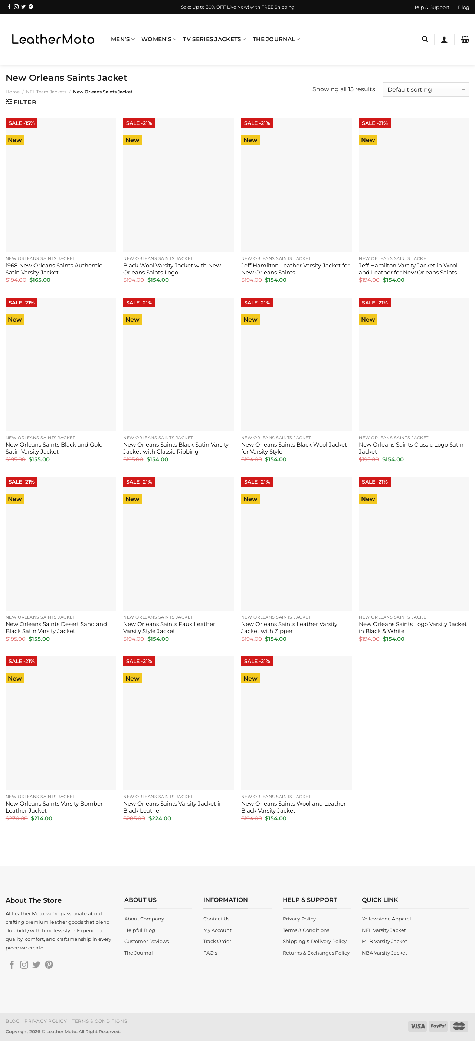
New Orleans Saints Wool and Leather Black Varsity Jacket (293, 807)
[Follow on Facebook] (9, 7)
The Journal (276, 39)
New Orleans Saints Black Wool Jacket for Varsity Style (294, 448)
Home (13, 92)
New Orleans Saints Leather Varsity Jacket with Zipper (289, 628)
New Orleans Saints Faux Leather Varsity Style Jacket (169, 628)
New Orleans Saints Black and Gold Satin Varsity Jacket (54, 448)
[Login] (444, 39)
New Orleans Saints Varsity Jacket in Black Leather (173, 807)
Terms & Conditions (99, 1021)
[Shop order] (426, 89)
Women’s (159, 39)
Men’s (123, 39)
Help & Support (430, 7)
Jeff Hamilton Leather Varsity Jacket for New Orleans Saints (295, 269)
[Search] (425, 39)
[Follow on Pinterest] (31, 7)
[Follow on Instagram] (16, 7)
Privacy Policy (45, 1021)
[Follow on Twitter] (23, 7)
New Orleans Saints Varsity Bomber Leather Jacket (54, 807)
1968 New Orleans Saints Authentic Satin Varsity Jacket (54, 269)
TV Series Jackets (214, 39)
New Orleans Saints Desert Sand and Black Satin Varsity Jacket (56, 628)
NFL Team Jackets (46, 92)
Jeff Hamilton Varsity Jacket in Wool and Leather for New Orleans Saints (408, 269)
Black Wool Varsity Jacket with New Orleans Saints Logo (172, 269)
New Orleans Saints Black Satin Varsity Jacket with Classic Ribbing (176, 448)
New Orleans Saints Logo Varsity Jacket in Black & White (413, 628)
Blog (463, 7)
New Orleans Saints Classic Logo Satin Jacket (411, 448)
